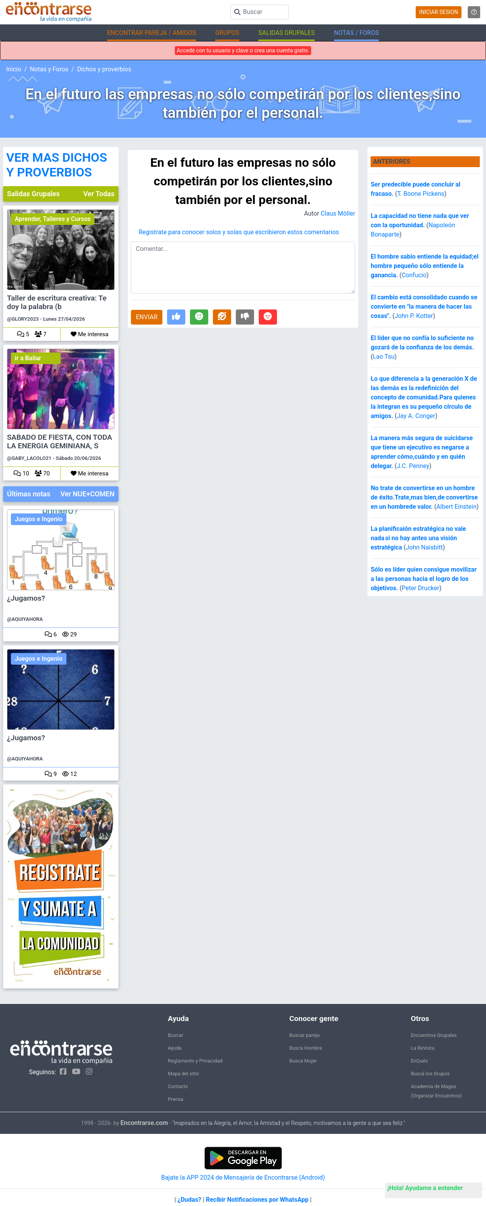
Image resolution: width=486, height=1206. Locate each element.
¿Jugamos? (26, 598)
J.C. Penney (413, 466)
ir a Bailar (28, 358)
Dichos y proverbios (104, 69)
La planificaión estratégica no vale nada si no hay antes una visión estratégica (418, 538)
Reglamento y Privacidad (195, 1061)
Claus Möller (338, 213)
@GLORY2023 (23, 319)
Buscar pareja (304, 1035)
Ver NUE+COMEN (87, 494)
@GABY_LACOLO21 (29, 458)
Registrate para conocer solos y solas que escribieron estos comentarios (239, 232)
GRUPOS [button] (227, 32)
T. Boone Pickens (420, 193)
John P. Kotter (414, 316)
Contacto (178, 1086)
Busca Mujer (303, 1061)
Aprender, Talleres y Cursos (53, 219)
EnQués (419, 1061)
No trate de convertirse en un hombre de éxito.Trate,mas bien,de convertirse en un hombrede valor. (424, 497)
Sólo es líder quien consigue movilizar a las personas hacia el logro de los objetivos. (424, 579)
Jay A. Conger (416, 416)
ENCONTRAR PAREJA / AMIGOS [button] (151, 32)
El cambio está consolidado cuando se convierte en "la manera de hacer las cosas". (424, 307)
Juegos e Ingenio (39, 519)
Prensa (175, 1099)
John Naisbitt (424, 547)
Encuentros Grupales (434, 1035)
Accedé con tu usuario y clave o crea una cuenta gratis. (243, 50)
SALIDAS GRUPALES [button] (286, 32)
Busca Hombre (305, 1048)
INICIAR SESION (438, 12)
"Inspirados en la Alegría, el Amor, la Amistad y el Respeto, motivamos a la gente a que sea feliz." (288, 1123)
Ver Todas (98, 194)
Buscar (175, 1035)
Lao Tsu (384, 356)
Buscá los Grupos (430, 1073)
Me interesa (89, 334)
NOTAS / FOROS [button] (356, 32)
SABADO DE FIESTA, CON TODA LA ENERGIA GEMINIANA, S (59, 441)
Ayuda (174, 1048)
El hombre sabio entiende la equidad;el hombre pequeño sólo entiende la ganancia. (424, 266)
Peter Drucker (420, 588)
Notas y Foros (49, 69)
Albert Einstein (456, 506)
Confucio (414, 275)
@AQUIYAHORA (25, 619)
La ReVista (423, 1048)
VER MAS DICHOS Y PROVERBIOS (56, 165)
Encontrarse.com (144, 1123)
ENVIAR (146, 317)
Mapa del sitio (183, 1073)
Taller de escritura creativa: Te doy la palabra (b (56, 302)
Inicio (13, 69)
